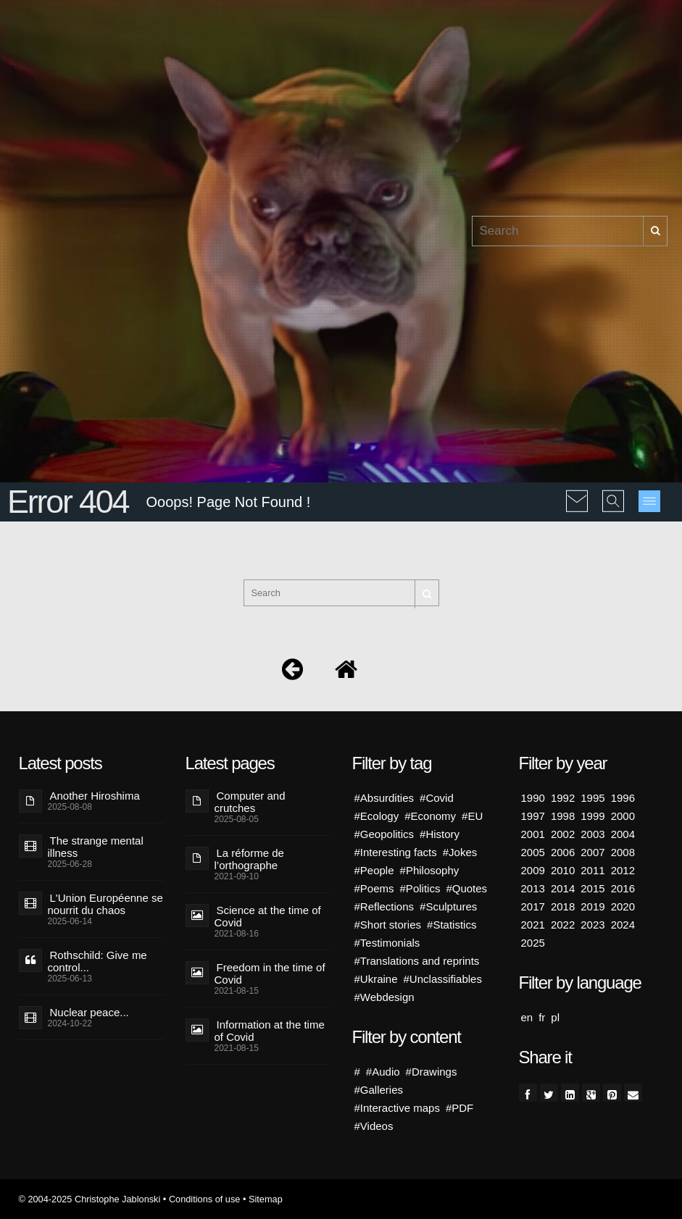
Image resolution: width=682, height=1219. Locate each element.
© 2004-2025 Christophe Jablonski (90, 1199)
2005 (533, 852)
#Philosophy (429, 870)
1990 (533, 798)
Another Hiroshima (95, 795)
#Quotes (466, 888)
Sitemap (266, 1199)
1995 (592, 798)
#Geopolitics (384, 834)
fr (541, 1017)
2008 (623, 852)
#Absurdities (384, 798)
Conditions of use (205, 1199)
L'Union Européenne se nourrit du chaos (105, 904)
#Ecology (376, 816)
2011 (592, 870)
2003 (592, 834)
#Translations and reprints (417, 961)
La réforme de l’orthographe (249, 859)
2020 (623, 906)
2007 (592, 852)
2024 (623, 924)
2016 (623, 888)
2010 (563, 870)
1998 (563, 816)
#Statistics (451, 924)
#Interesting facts (395, 852)
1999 (592, 816)
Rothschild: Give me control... (97, 961)
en (527, 1017)
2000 (623, 816)
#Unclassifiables (443, 979)
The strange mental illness (96, 846)
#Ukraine (376, 979)
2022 (563, 924)
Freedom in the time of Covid (270, 973)
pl (555, 1017)
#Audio (383, 1071)
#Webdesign (384, 997)
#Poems (374, 888)
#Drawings (431, 1071)
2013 (533, 888)
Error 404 (67, 501)
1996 (623, 798)
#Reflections (384, 906)
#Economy (430, 816)
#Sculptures (448, 906)
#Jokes (460, 852)
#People (374, 870)
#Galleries (379, 1090)
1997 (533, 816)
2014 (563, 888)
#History (439, 834)
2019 (592, 906)
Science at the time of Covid (268, 916)
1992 (563, 798)
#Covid (437, 798)
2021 (533, 924)
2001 (533, 834)
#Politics (420, 888)
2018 (563, 906)
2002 (563, 834)
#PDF (459, 1108)
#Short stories (388, 924)
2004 (623, 834)
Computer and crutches (250, 801)
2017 (533, 906)
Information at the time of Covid (270, 1030)
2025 (533, 943)
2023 (592, 924)
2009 (533, 870)
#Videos (374, 1126)
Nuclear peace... (89, 1012)
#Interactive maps (397, 1108)
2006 (563, 852)
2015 (592, 888)
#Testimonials (387, 943)
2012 (623, 870)
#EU (472, 816)
